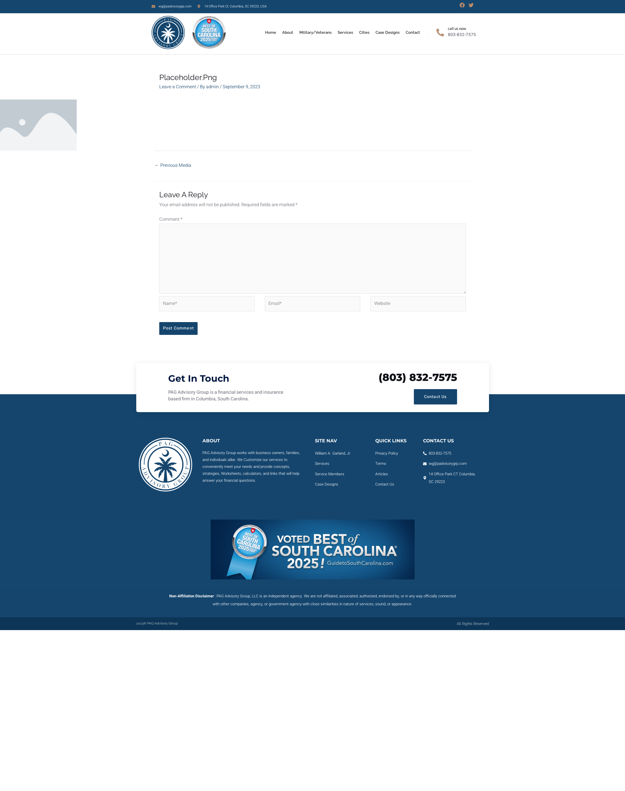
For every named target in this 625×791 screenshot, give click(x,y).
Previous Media (173, 165)
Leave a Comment (177, 86)
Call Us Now (457, 28)
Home (270, 32)
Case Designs (388, 32)
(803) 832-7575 (418, 377)
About (287, 32)
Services (345, 32)
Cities (364, 32)
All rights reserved (473, 624)
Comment (171, 219)
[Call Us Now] (440, 32)
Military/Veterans (315, 32)
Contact (413, 32)
